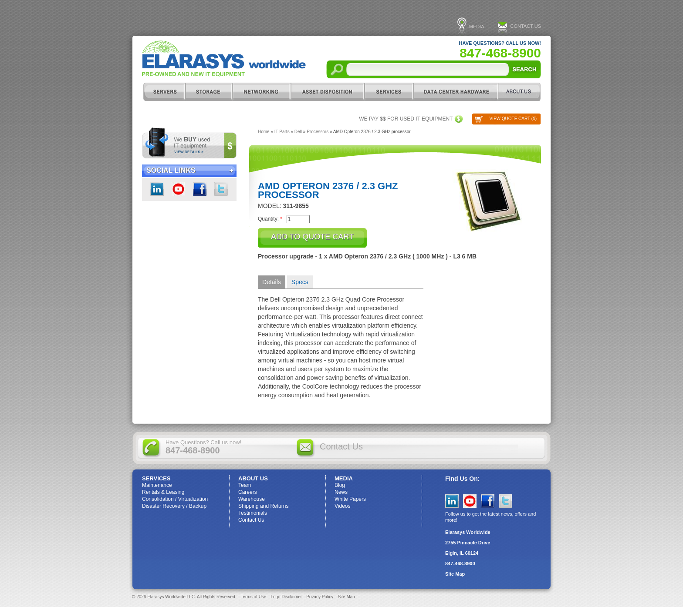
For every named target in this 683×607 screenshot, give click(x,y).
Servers (163, 92)
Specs (299, 281)
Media (476, 26)
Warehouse (251, 499)
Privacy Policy (319, 596)
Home (264, 131)
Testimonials (252, 513)
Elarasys (224, 58)
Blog (340, 485)
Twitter (221, 189)
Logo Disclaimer (286, 596)
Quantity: (270, 218)
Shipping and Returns (263, 506)
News (341, 492)
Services (388, 92)
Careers (247, 492)
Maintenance (157, 485)
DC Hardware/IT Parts (455, 92)
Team (244, 485)
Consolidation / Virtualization (175, 499)
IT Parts (282, 131)
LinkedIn (157, 189)
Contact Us (526, 26)
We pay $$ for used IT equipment (406, 119)
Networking (261, 92)
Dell (298, 131)
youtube (178, 189)
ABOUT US (519, 92)
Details (271, 281)
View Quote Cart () (513, 118)
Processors (317, 131)
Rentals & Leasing (163, 492)
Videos (342, 506)
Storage (208, 92)
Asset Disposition (327, 92)
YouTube (470, 501)
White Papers (350, 499)
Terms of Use (254, 596)
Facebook (199, 189)
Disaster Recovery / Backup (174, 506)
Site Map (455, 574)
